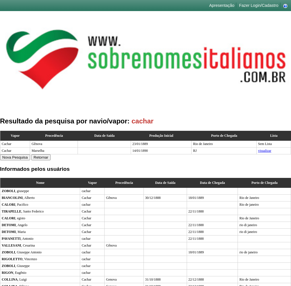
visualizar (264, 151)
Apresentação (221, 5)
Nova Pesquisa (15, 157)
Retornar (41, 157)
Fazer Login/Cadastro (258, 5)
